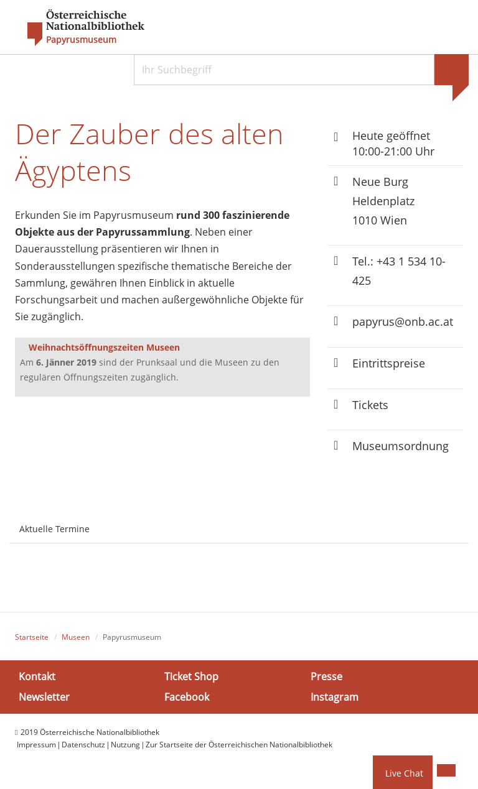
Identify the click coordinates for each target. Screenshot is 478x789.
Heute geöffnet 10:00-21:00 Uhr (393, 143)
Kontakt (37, 676)
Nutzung (125, 744)
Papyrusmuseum (81, 39)
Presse (326, 676)
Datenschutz (83, 744)
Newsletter (44, 697)
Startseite (32, 637)
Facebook (186, 697)
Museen (76, 637)
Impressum (36, 744)
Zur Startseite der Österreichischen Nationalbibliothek (239, 744)
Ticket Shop (191, 676)
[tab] (111, 521)
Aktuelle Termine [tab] (54, 529)
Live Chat (404, 773)
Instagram (334, 697)
